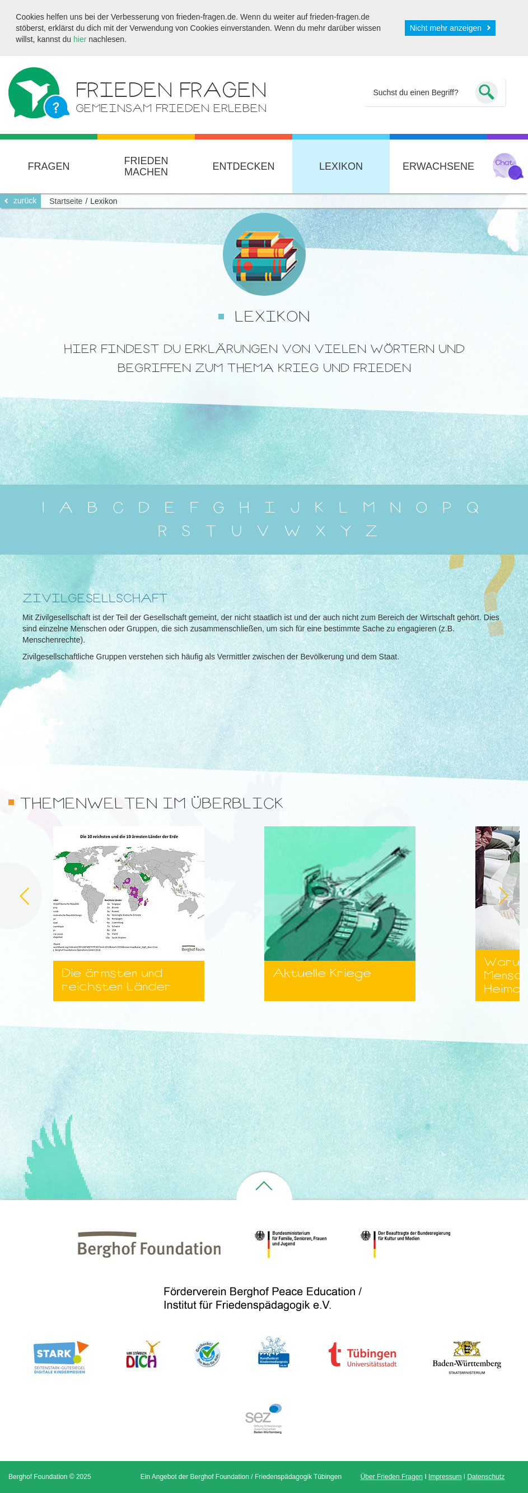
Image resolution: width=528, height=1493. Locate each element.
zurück (24, 200)
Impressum (444, 1477)
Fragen (48, 166)
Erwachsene (438, 166)
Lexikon (341, 166)
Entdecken (243, 166)
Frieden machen (146, 166)
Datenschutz (485, 1477)
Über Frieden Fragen (392, 1477)
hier (79, 39)
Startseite (65, 201)
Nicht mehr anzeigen (446, 28)
